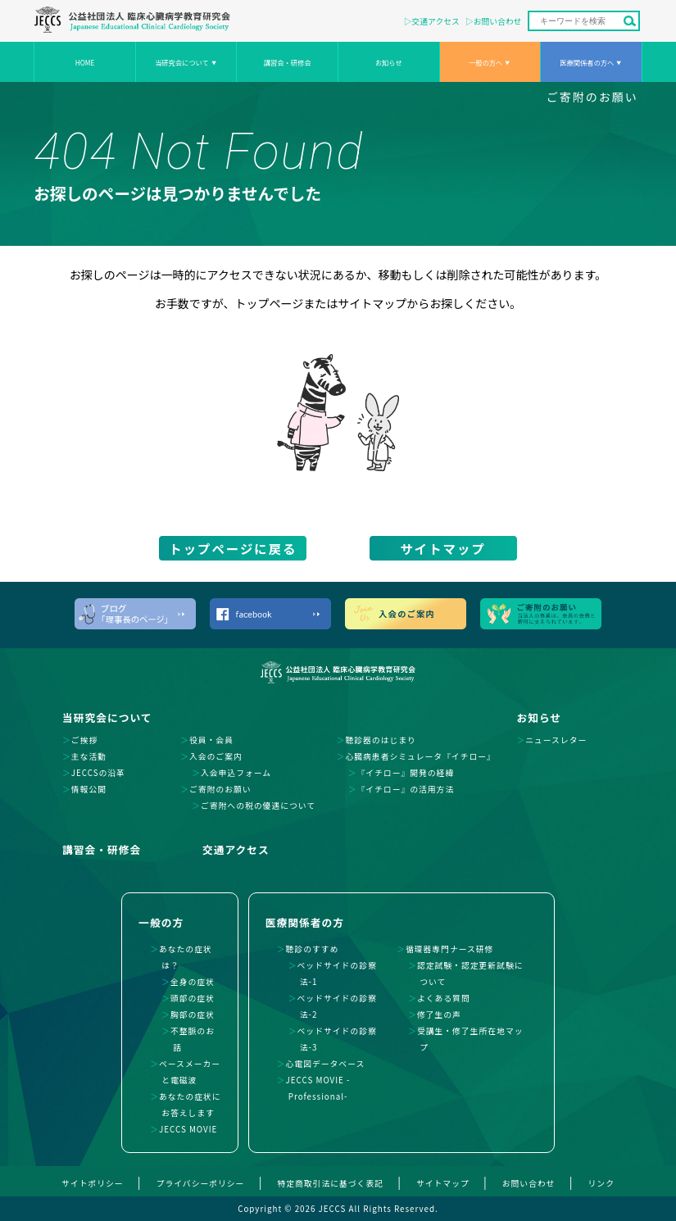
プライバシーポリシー (201, 1183)
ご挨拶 (84, 740)
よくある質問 (443, 998)
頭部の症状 (192, 998)
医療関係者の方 (304, 922)
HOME (85, 62)
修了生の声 (439, 1014)
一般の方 (161, 922)
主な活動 (89, 756)
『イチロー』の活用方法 (405, 789)
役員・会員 (211, 740)
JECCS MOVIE (188, 1129)
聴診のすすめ (312, 949)
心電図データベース (325, 1063)
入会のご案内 (216, 756)
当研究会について (182, 62)
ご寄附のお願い (592, 97)
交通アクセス (436, 21)
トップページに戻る (233, 548)
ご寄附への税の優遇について (258, 805)
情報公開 (89, 789)
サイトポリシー (92, 1183)
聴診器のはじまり (380, 740)
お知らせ (388, 62)
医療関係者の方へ (587, 62)
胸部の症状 (192, 1014)
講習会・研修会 (287, 62)
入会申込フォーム (236, 772)
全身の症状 (192, 981)
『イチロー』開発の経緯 (405, 772)
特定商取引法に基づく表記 (330, 1183)
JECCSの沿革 (98, 772)
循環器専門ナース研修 (449, 949)
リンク (601, 1183)
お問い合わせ (498, 21)
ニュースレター (556, 740)
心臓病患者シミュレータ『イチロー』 (420, 756)
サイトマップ (442, 548)
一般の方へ (485, 62)
